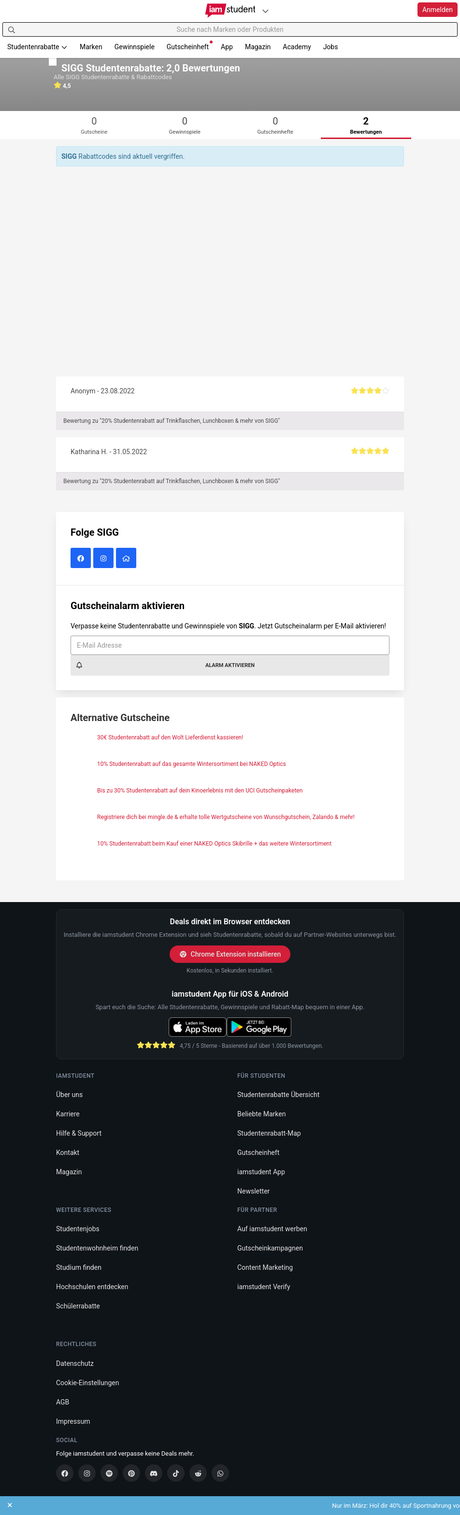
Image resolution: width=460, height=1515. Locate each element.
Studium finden (78, 1267)
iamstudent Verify (263, 1287)
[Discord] (153, 1473)
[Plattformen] (265, 10)
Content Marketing (265, 1267)
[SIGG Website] (127, 558)
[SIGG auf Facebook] (82, 558)
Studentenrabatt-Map (269, 1133)
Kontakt (67, 1152)
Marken (91, 47)
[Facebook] (64, 1473)
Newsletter (253, 1191)
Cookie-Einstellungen (87, 1383)
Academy (297, 47)
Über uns (69, 1094)
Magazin (258, 47)
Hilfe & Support (78, 1133)
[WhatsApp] (220, 1473)
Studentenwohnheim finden (97, 1248)
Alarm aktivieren (165, 665)
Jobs (330, 47)
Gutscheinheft (190, 46)
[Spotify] (109, 1473)
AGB (62, 1402)
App (227, 47)
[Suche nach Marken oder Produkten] (230, 29)
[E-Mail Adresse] (230, 645)
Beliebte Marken (261, 1114)
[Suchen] (11, 29)
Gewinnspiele (135, 47)
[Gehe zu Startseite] (230, 10)
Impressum (73, 1421)
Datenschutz (75, 1363)
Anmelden (437, 10)
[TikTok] (176, 1473)
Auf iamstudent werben (272, 1229)
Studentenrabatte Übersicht (278, 1094)
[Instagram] (87, 1473)
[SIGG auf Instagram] (104, 558)
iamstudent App (261, 1172)
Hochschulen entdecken (92, 1287)
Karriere (68, 1114)
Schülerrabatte (78, 1306)
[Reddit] (198, 1473)
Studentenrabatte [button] (37, 47)
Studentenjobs (78, 1229)
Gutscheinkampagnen (270, 1248)
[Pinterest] (131, 1473)
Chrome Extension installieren (230, 954)
